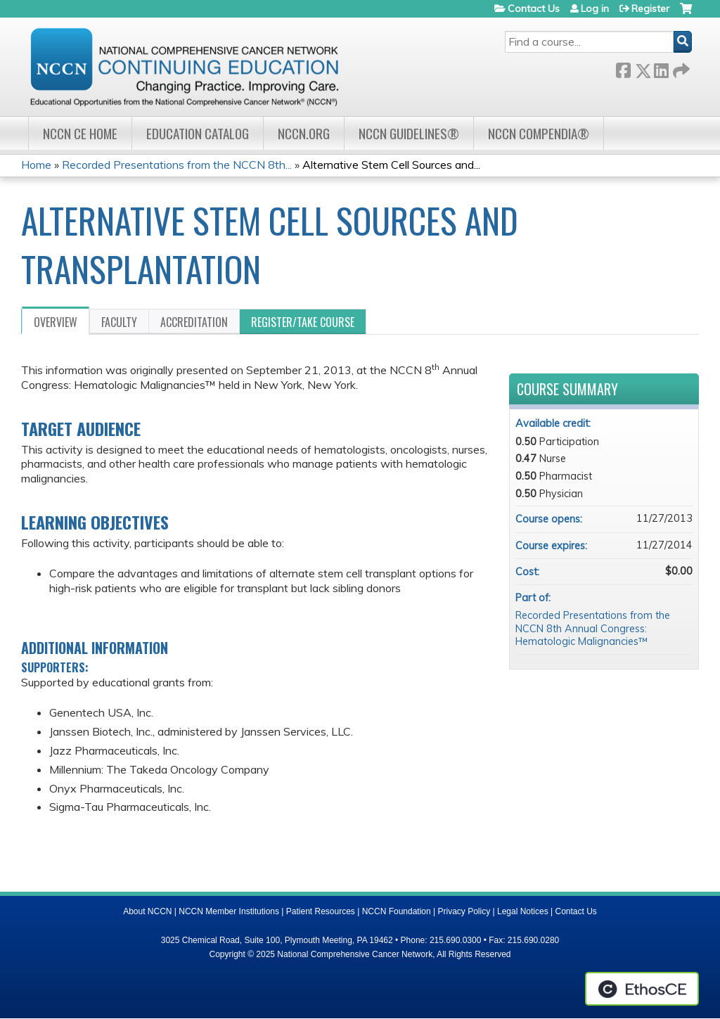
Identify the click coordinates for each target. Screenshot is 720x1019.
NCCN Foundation (396, 911)
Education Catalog (197, 133)
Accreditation (194, 322)
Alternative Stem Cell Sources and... (391, 165)
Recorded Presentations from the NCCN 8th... (177, 165)
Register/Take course (302, 322)
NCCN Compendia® (538, 133)
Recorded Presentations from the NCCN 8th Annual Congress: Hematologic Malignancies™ (592, 628)
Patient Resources (320, 911)
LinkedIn (661, 68)
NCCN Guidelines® (409, 133)
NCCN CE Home (80, 133)
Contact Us (534, 8)
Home (36, 165)
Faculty (119, 322)
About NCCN (147, 911)
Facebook (623, 68)
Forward (680, 68)
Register (650, 8)
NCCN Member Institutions (229, 911)
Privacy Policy (464, 911)
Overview (55, 322)
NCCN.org (304, 133)
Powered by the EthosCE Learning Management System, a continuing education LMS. (642, 989)
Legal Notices (522, 911)
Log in (595, 8)
